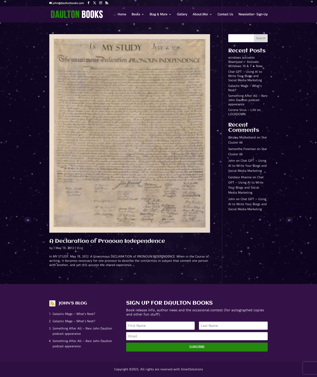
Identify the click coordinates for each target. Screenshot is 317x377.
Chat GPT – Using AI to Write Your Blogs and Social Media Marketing (245, 76)
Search (260, 38)
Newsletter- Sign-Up (253, 14)
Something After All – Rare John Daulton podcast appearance (247, 100)
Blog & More (158, 14)
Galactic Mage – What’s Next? (74, 314)
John (231, 161)
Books (136, 14)
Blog (80, 248)
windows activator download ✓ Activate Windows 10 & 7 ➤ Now (245, 62)
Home (122, 14)
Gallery (182, 14)
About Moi (200, 14)
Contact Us (225, 14)
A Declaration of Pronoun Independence (107, 241)
